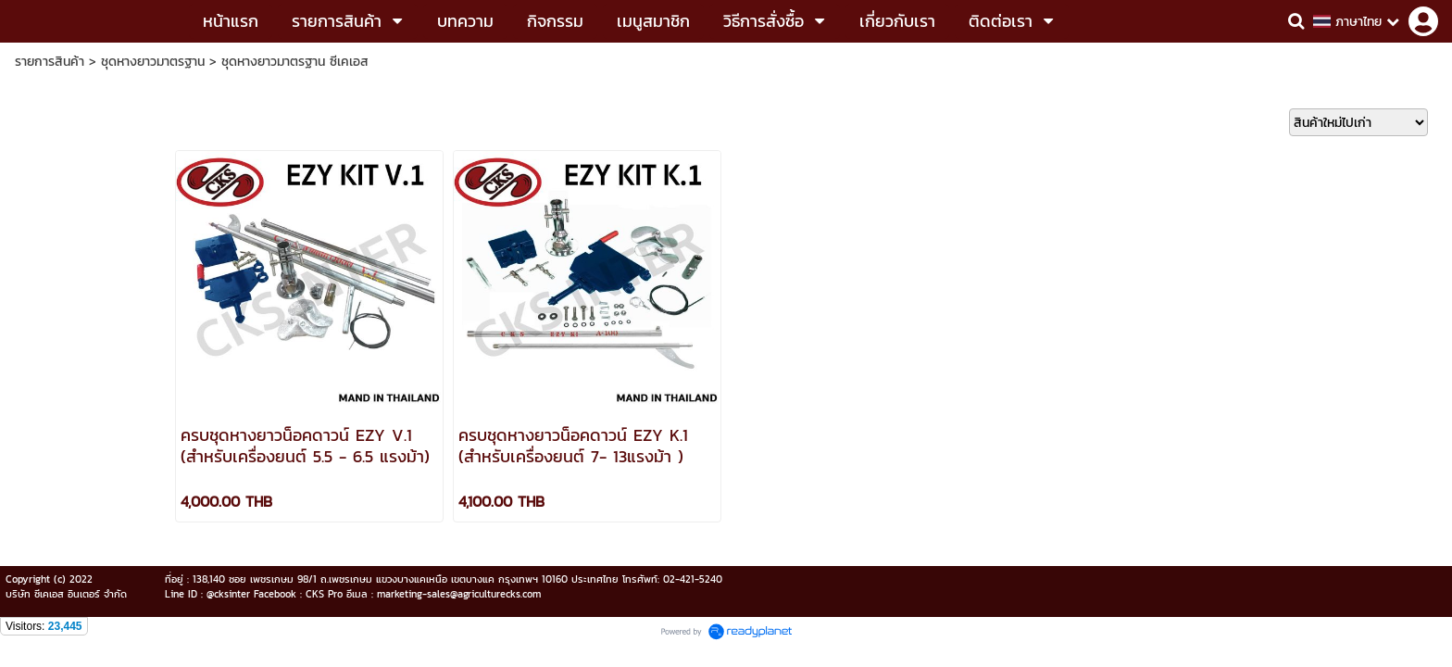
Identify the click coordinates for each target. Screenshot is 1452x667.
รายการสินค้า (49, 61)
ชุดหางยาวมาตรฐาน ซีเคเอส (295, 61)
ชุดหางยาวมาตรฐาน (153, 61)
